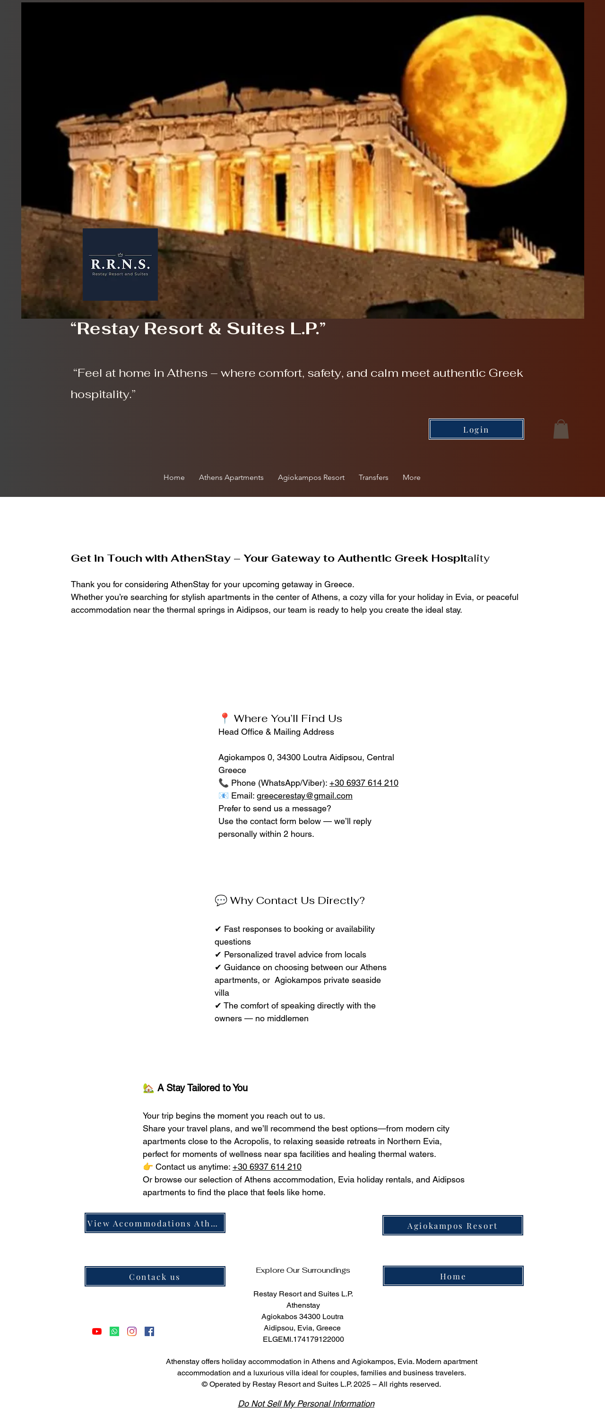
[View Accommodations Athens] (155, 1223)
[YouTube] (97, 1331)
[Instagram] (132, 1331)
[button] (561, 429)
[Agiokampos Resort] (453, 1225)
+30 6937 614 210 (363, 783)
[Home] (453, 1275)
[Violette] (114, 1331)
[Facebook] (149, 1331)
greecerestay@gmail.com (305, 795)
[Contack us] (155, 1276)
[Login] (476, 429)
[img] (442, 1304)
